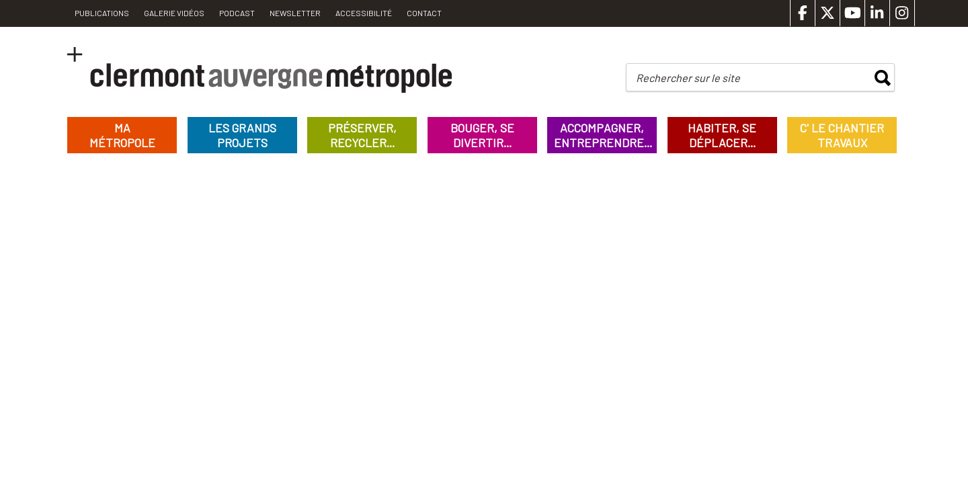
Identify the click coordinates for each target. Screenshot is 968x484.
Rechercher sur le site (688, 77)
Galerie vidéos (174, 12)
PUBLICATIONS (102, 12)
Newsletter (295, 12)
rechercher (883, 78)
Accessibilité (363, 12)
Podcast (237, 12)
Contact (424, 12)
